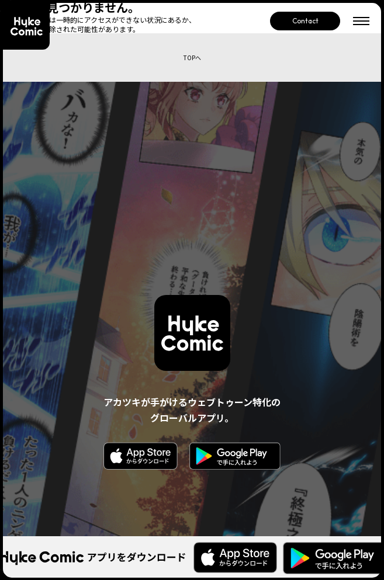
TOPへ (192, 57)
